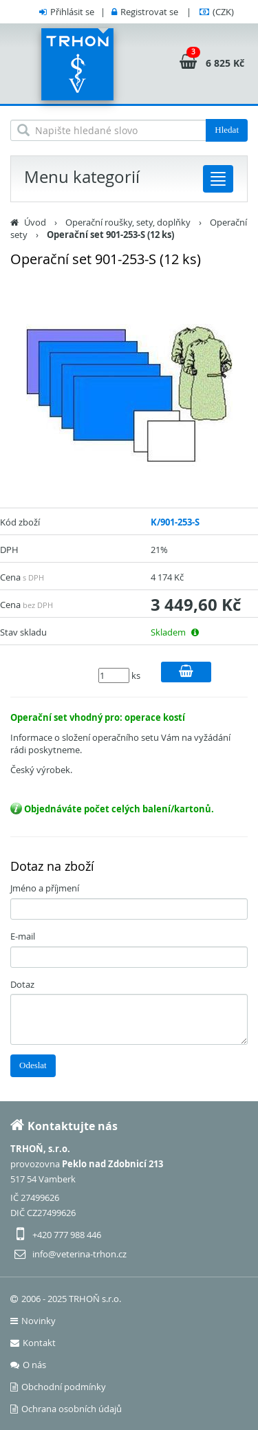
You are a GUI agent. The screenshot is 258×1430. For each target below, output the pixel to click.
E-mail (22, 936)
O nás (28, 1364)
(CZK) (223, 12)
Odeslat (33, 1065)
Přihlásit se (72, 12)
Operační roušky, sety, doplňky (128, 222)
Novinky (33, 1320)
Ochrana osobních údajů (66, 1408)
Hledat (227, 129)
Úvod (35, 222)
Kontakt (33, 1342)
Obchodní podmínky (58, 1386)
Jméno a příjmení (44, 888)
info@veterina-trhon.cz (79, 1254)
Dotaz (22, 984)
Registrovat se (149, 12)
